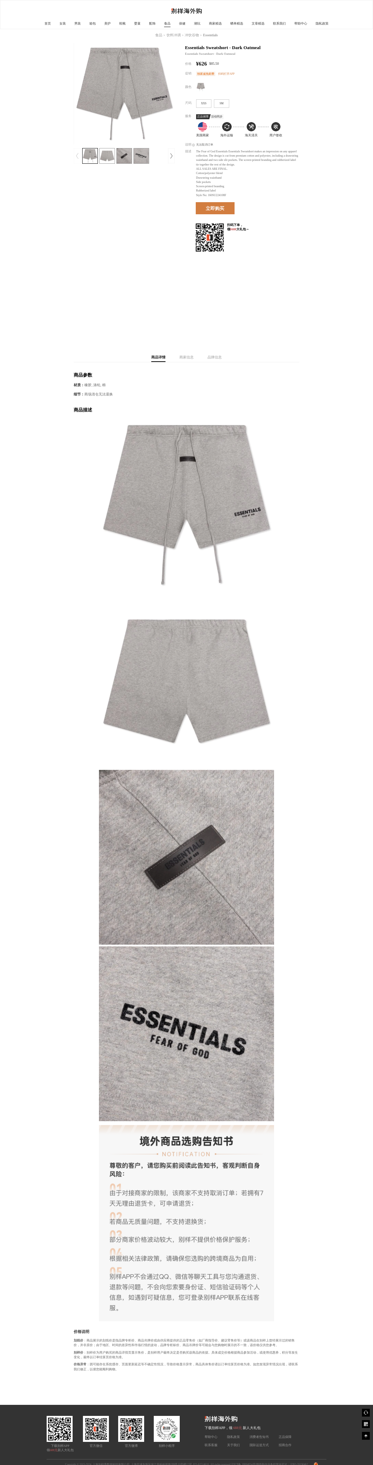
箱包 (92, 23)
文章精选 (258, 23)
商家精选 (215, 23)
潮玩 (197, 23)
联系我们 (279, 23)
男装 (77, 23)
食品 (167, 23)
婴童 (137, 23)
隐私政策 (322, 23)
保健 (182, 23)
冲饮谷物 (192, 35)
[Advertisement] (242, 296)
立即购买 (215, 208)
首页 (47, 23)
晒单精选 (236, 23)
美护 (107, 23)
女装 (62, 23)
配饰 (152, 23)
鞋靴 (122, 23)
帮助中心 (300, 23)
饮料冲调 (174, 35)
